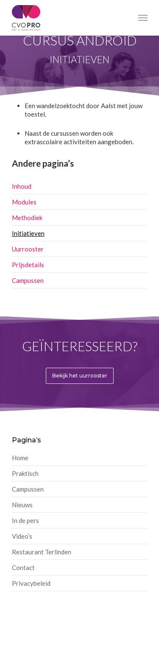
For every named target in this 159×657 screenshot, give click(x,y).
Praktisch (25, 473)
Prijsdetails (28, 264)
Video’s (22, 536)
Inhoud (21, 186)
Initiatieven (28, 233)
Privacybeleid (31, 583)
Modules (24, 202)
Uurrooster (28, 249)
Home (20, 457)
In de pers (25, 520)
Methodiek (27, 217)
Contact (23, 567)
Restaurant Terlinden (41, 552)
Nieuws (22, 505)
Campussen (28, 280)
